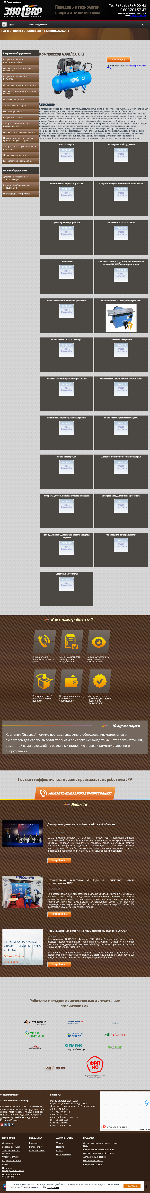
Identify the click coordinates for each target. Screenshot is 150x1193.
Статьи (59, 1150)
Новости (60, 1147)
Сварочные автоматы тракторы (66, 347)
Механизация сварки (13, 99)
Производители (63, 1154)
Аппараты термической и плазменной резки (15, 124)
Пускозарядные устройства (16, 193)
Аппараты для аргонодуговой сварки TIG (17, 69)
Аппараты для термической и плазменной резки (66, 504)
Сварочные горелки (13, 117)
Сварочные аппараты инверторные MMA (14, 60)
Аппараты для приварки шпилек (19, 132)
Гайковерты (66, 269)
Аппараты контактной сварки (121, 230)
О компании (8, 1143)
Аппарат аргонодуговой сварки (98, 1153)
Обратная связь (37, 1150)
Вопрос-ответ (36, 1147)
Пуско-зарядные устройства (66, 230)
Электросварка (66, 152)
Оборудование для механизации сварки (121, 504)
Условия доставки (11, 1147)
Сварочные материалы (14, 155)
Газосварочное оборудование (18, 161)
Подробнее (53, 1187)
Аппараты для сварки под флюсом (66, 191)
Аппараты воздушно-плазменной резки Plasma (121, 191)
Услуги (59, 1143)
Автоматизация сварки (14, 105)
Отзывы (6, 1164)
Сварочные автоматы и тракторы (19, 85)
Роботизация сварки (13, 111)
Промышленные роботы (121, 347)
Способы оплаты (10, 1157)
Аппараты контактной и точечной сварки (19, 92)
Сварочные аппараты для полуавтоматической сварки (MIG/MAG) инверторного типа (121, 271)
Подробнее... (59, 860)
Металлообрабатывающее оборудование (16, 186)
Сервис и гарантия (11, 1160)
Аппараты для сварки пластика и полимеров (19, 147)
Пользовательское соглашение (11, 1175)
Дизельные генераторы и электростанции (15, 178)
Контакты (33, 1143)
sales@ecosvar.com (138, 16)
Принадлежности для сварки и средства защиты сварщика (18, 139)
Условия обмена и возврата (11, 1151)
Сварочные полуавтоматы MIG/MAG (16, 77)
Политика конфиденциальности (13, 1169)
